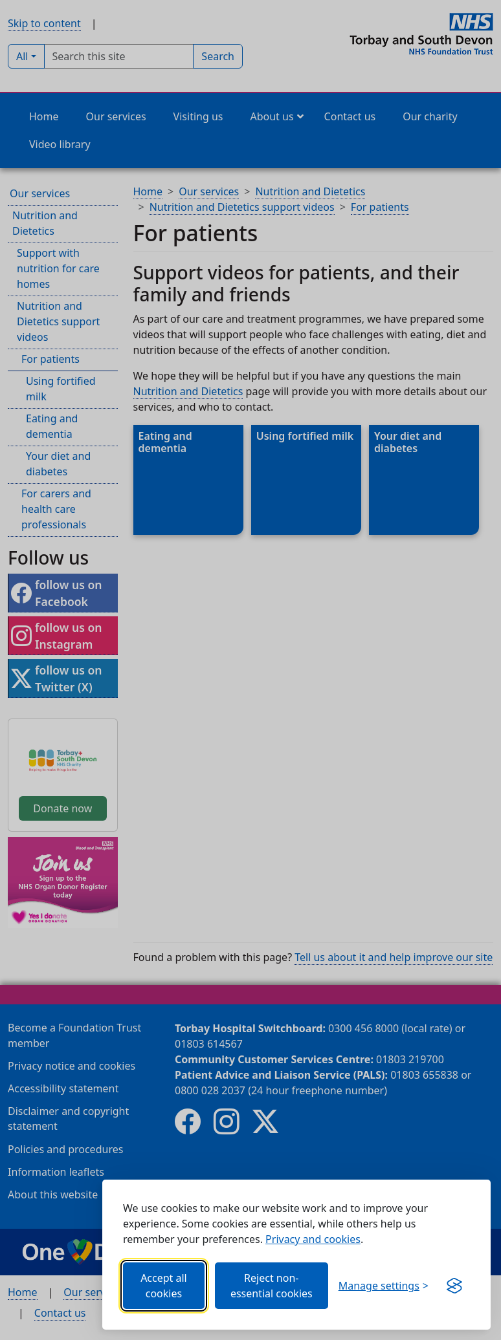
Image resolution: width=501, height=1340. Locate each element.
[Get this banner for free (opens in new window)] (454, 1285)
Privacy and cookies (313, 1239)
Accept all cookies (163, 1286)
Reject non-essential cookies (271, 1286)
